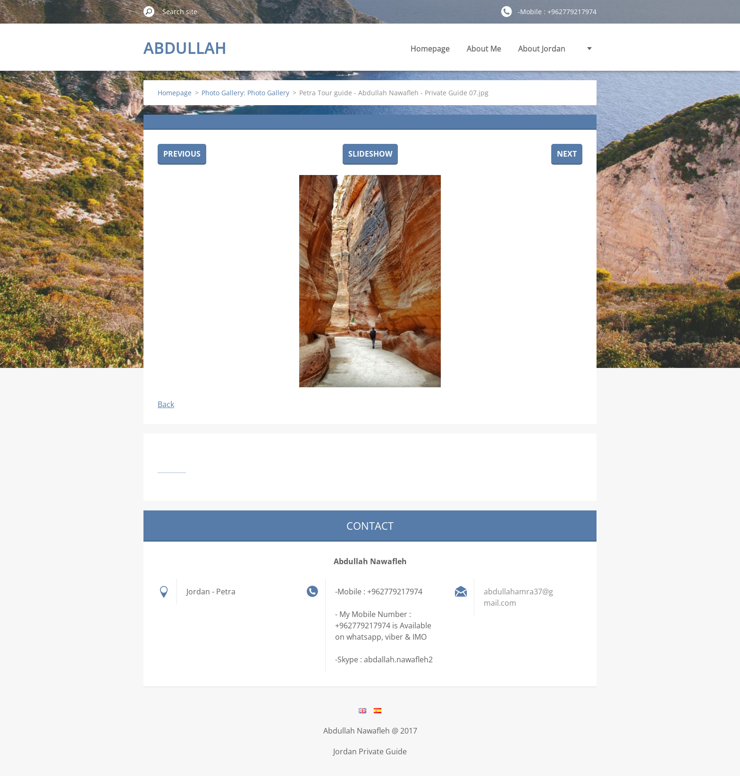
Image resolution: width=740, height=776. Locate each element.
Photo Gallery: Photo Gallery (245, 92)
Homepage (430, 48)
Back (166, 404)
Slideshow (370, 154)
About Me (484, 48)
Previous (182, 154)
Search (149, 11)
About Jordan (541, 48)
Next (567, 154)
